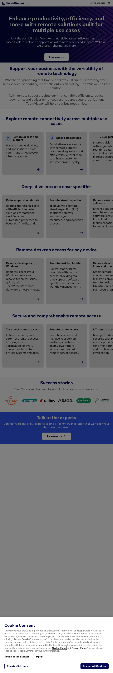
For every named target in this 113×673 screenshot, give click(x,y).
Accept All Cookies (94, 666)
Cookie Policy (59, 647)
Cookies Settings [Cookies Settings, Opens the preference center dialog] (17, 666)
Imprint (40, 656)
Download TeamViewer (16, 656)
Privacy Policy (79, 647)
